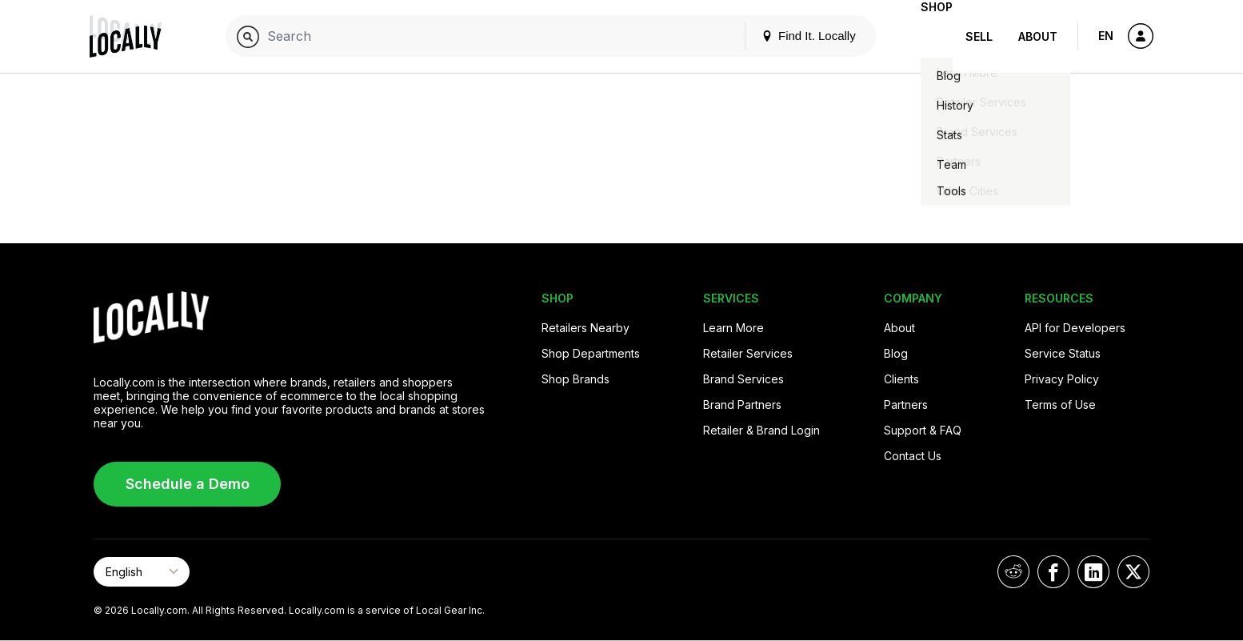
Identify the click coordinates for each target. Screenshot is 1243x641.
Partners (906, 404)
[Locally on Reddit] (1013, 571)
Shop (924, 36)
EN (1105, 35)
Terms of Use (1060, 404)
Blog (896, 353)
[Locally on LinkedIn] (1093, 571)
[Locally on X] (1133, 571)
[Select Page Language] (142, 572)
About (1037, 36)
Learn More (733, 328)
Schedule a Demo (188, 483)
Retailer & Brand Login (761, 430)
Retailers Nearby (585, 328)
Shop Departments (591, 353)
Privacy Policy (1062, 379)
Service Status (1063, 353)
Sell (979, 36)
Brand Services (743, 379)
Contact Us (912, 456)
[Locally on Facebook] (1053, 571)
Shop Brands (576, 379)
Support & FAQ (922, 430)
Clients (901, 379)
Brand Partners (742, 404)
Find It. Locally (783, 35)
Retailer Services (748, 353)
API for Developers (1075, 328)
